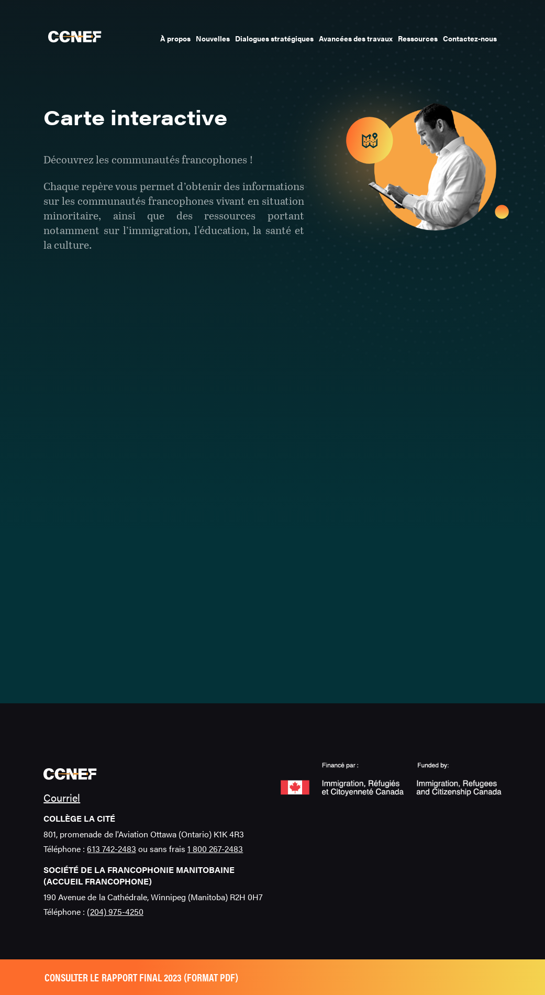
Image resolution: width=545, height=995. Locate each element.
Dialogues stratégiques (274, 38)
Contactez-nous (470, 38)
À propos (175, 38)
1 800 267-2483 (215, 849)
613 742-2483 (111, 849)
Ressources (418, 38)
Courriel (61, 797)
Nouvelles (213, 38)
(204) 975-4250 (115, 911)
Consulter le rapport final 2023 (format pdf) (141, 977)
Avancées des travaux (356, 38)
